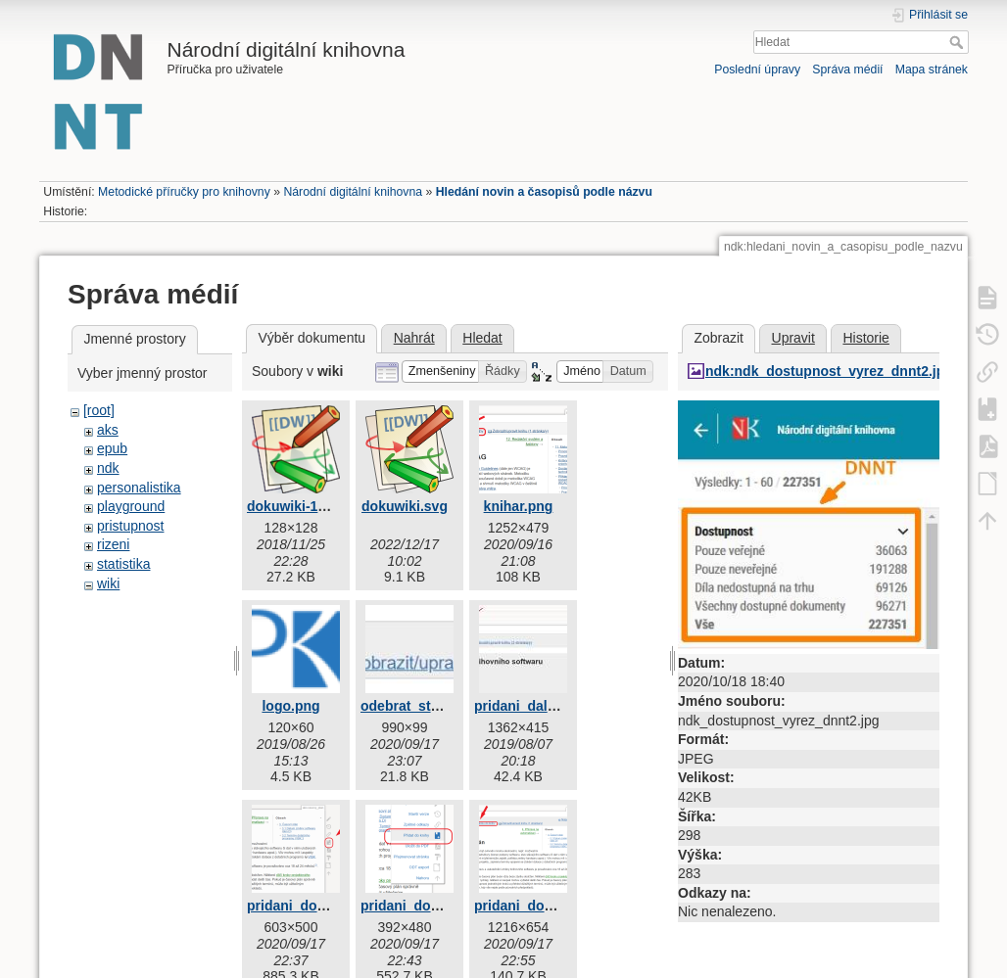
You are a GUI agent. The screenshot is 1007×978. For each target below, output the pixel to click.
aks (108, 430)
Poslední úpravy (757, 69)
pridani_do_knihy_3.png (553, 905)
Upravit (793, 338)
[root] (99, 410)
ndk (108, 468)
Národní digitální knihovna (352, 192)
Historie (865, 338)
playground (131, 506)
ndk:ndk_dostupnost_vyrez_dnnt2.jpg (829, 371)
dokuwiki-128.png (304, 506)
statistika (123, 564)
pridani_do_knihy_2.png (439, 905)
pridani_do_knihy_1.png (326, 905)
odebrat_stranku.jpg (426, 706)
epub (112, 448)
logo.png (290, 706)
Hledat (958, 42)
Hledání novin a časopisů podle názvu (544, 192)
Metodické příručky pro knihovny (184, 192)
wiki (108, 583)
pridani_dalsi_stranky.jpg (556, 706)
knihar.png (518, 506)
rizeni (113, 544)
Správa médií (847, 69)
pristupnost (130, 526)
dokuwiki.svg (404, 506)
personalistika (139, 487)
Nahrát (414, 338)
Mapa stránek (931, 69)
